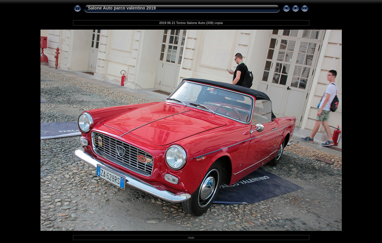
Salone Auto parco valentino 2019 (122, 8)
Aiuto (191, 237)
